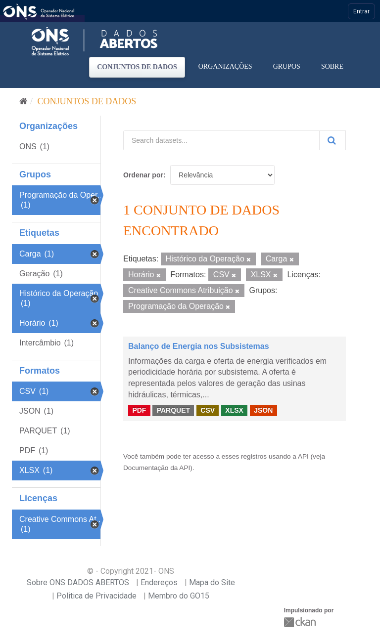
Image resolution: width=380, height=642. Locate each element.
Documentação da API (156, 467)
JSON (263, 410)
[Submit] (332, 140)
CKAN (301, 622)
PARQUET (173, 410)
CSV (207, 410)
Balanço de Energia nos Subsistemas (198, 346)
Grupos (286, 66)
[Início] (23, 101)
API (303, 456)
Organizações (225, 66)
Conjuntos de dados (137, 67)
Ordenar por (143, 175)
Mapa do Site (212, 582)
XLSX (234, 410)
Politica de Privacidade (96, 595)
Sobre (332, 66)
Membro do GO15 (178, 595)
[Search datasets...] (221, 140)
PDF (139, 410)
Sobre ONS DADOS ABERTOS (78, 582)
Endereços (159, 582)
